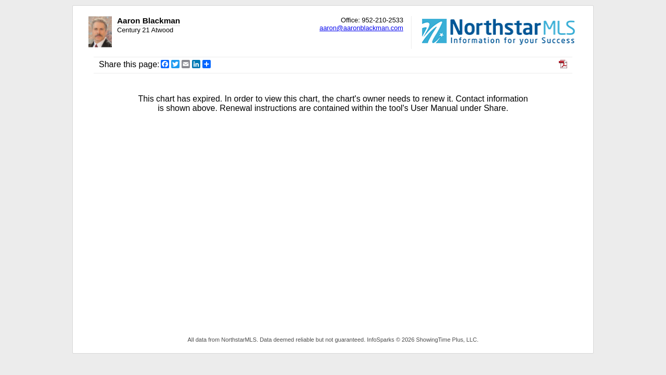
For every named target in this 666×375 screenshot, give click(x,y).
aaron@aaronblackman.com (361, 28)
